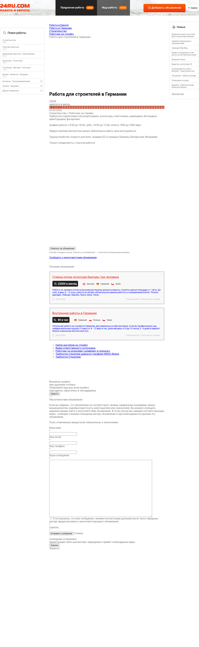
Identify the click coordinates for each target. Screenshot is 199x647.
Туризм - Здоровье (10, 86)
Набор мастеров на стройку (72, 345)
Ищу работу (114, 8)
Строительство (9, 40)
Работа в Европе (59, 25)
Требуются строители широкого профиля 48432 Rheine (87, 353)
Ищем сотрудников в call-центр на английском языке (184, 54)
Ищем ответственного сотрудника (75, 348)
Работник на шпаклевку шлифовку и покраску (83, 351)
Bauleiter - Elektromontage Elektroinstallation (183, 86)
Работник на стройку (61, 34)
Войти (194, 8)
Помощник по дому (180, 80)
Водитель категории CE (182, 64)
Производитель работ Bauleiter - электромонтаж (183, 70)
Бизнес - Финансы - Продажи (15, 74)
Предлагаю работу (77, 8)
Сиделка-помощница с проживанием (182, 42)
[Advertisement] (106, 63)
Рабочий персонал (10, 47)
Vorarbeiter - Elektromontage (184, 76)
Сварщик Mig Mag (179, 48)
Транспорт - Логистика (12, 61)
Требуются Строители (68, 356)
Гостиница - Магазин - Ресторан (16, 68)
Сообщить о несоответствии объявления (73, 257)
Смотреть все (178, 94)
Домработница (178, 59)
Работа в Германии (60, 28)
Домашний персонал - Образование (18, 54)
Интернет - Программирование (16, 81)
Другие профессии (10, 91)
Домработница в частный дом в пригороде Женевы (183, 35)
